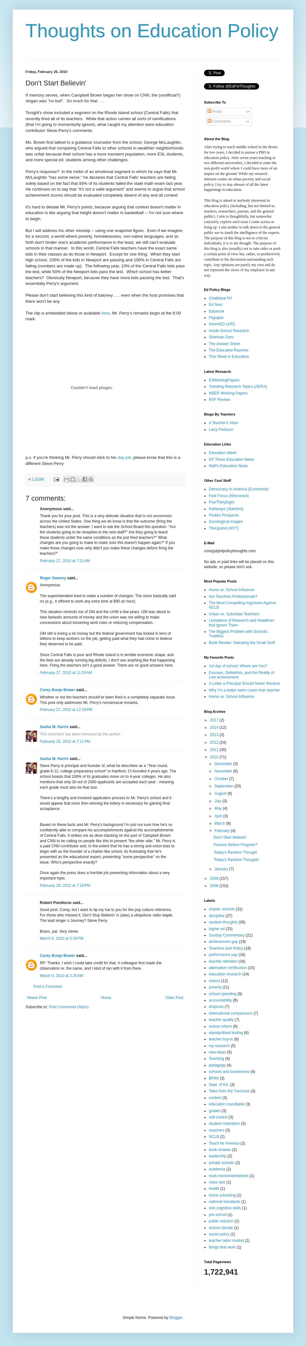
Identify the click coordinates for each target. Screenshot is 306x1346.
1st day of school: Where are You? (238, 666)
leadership (217, 1156)
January (222, 869)
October (222, 779)
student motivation (224, 1123)
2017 (215, 720)
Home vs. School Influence (231, 590)
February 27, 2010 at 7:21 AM (65, 561)
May (219, 808)
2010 (215, 757)
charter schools (222, 909)
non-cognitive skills (225, 1208)
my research (219, 1046)
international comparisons (230, 1013)
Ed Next (215, 304)
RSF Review (219, 399)
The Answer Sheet (224, 344)
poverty (215, 987)
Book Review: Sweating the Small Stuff (242, 642)
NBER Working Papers (228, 393)
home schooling (222, 1195)
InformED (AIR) (222, 324)
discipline (216, 916)
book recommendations (229, 1176)
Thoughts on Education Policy (152, 30)
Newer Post (37, 997)
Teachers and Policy (226, 948)
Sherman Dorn (221, 337)
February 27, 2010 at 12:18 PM (66, 709)
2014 (215, 727)
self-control (218, 1117)
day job (124, 457)
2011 (215, 750)
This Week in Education (229, 356)
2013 (215, 735)
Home (106, 997)
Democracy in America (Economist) (238, 489)
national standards (224, 1201)
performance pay (223, 954)
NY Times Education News (231, 459)
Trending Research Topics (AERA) (238, 386)
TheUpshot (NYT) (224, 528)
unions (214, 981)
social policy (219, 1234)
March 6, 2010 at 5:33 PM (61, 938)
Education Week (223, 453)
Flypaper (216, 317)
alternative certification (228, 968)
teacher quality (221, 1019)
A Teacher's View (223, 423)
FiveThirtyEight (221, 502)
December (224, 764)
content (215, 1098)
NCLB (214, 1136)
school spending (223, 994)
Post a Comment (47, 986)
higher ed (217, 929)
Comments (219, 121)
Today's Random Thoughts (236, 860)
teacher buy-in (221, 1039)
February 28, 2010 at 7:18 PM (65, 885)
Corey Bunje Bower (57, 690)
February (223, 831)
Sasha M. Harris (54, 727)
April (219, 816)
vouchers (216, 1130)
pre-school (218, 1214)
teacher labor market (226, 1240)
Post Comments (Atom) (69, 1007)
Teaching (216, 1058)
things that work (222, 1247)
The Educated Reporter (229, 350)
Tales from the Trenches (229, 1091)
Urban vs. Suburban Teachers (234, 614)
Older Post (174, 997)
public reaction (221, 1221)
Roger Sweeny (53, 578)
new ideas (217, 1052)
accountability (220, 1000)
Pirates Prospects (224, 515)
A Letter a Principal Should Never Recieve (244, 683)
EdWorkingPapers (224, 380)
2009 (215, 878)
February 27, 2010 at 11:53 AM (66, 672)
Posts (215, 111)
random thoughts (223, 922)
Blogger (175, 1317)
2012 (215, 742)
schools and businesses (229, 1071)
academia (217, 1169)
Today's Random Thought (235, 852)
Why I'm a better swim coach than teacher (244, 690)
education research (225, 974)
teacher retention (223, 961)
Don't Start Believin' (230, 837)
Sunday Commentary (227, 935)
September (224, 786)
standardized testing (226, 1033)
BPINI (214, 1078)
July (218, 801)
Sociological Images (226, 521)
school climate (221, 1228)
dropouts (216, 1006)
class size (217, 1182)
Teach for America (224, 1143)
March (220, 823)
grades (215, 1111)
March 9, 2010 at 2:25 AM (61, 975)
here (105, 313)
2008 (215, 886)
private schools (221, 1163)
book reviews (220, 1149)
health (214, 1188)
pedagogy (217, 1065)
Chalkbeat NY (220, 298)
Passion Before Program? (235, 845)
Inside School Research (229, 331)
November (224, 771)
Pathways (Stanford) (226, 509)
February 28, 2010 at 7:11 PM (65, 741)
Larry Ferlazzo (221, 429)
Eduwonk (216, 311)
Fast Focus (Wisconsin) (229, 496)
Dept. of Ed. (219, 1084)
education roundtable (226, 1104)
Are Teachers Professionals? (233, 596)
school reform (220, 1026)
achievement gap (223, 941)
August (221, 793)
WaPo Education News (228, 466)
